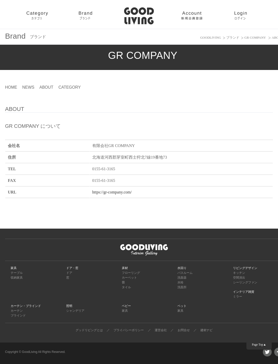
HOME (11, 87)
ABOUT (46, 87)
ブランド (232, 37)
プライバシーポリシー (128, 330)
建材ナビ (206, 330)
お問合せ (184, 330)
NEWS (28, 87)
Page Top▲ (259, 344)
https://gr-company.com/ (112, 192)
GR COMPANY (255, 37)
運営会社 (161, 330)
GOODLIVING (210, 37)
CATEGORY (69, 87)
